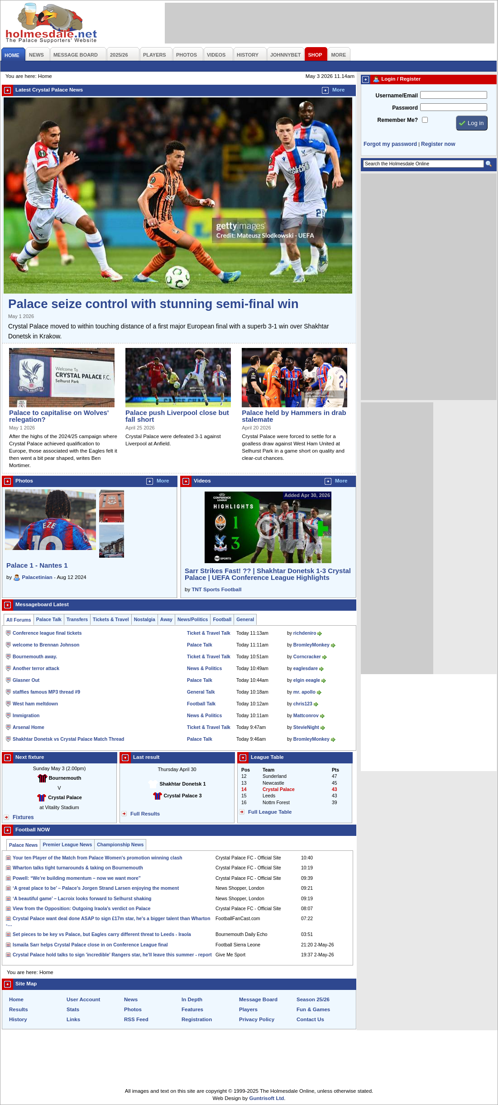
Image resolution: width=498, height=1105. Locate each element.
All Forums (18, 620)
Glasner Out (26, 680)
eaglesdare (305, 668)
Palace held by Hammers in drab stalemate (294, 416)
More (338, 89)
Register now (438, 144)
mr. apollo (304, 692)
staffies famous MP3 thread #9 (46, 692)
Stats (73, 1009)
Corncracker (307, 656)
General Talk (201, 692)
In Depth (192, 999)
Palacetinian (37, 577)
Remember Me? (398, 120)
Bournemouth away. (35, 656)
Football (222, 619)
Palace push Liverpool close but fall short (177, 416)
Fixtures (23, 817)
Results (18, 1009)
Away (166, 619)
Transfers (77, 619)
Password (405, 108)
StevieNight (306, 727)
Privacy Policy (256, 1019)
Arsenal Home (28, 727)
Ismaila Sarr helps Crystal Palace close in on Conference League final (90, 944)
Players (248, 1009)
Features (192, 1009)
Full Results (145, 813)
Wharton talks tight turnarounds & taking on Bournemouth (78, 867)
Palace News (23, 845)
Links (73, 1019)
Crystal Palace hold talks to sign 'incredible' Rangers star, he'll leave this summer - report (112, 954)
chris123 (302, 703)
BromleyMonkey (311, 644)
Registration (197, 1019)
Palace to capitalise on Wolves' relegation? (59, 416)
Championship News (120, 844)
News (131, 999)
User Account (83, 999)
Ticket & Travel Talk (208, 633)
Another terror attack (36, 668)
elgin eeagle (306, 680)
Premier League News (67, 844)
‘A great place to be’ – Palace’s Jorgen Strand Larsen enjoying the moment (96, 888)
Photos (133, 1009)
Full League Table (270, 812)
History (18, 1019)
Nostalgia (144, 619)
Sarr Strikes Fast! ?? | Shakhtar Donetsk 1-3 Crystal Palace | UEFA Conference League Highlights (268, 574)
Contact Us (310, 1019)
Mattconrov (306, 715)
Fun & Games (313, 1009)
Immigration (26, 715)
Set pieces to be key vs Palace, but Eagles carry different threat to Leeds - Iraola (102, 934)
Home (16, 999)
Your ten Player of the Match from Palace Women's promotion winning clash (97, 857)
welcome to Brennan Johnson (46, 644)
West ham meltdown (35, 703)
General (245, 619)
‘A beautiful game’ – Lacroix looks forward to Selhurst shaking (82, 898)
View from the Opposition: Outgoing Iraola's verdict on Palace (81, 908)
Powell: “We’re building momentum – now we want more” (77, 878)
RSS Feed (136, 1019)
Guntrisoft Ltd (266, 1098)
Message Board (258, 999)
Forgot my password (390, 144)
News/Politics (192, 619)
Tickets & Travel (111, 619)
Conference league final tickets (47, 633)
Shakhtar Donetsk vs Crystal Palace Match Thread (68, 739)
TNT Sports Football (216, 589)
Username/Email (396, 95)
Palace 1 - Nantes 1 (37, 565)
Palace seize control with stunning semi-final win (153, 304)
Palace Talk (49, 619)
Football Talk (201, 703)
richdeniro (304, 633)
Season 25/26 (313, 999)
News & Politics (204, 668)
